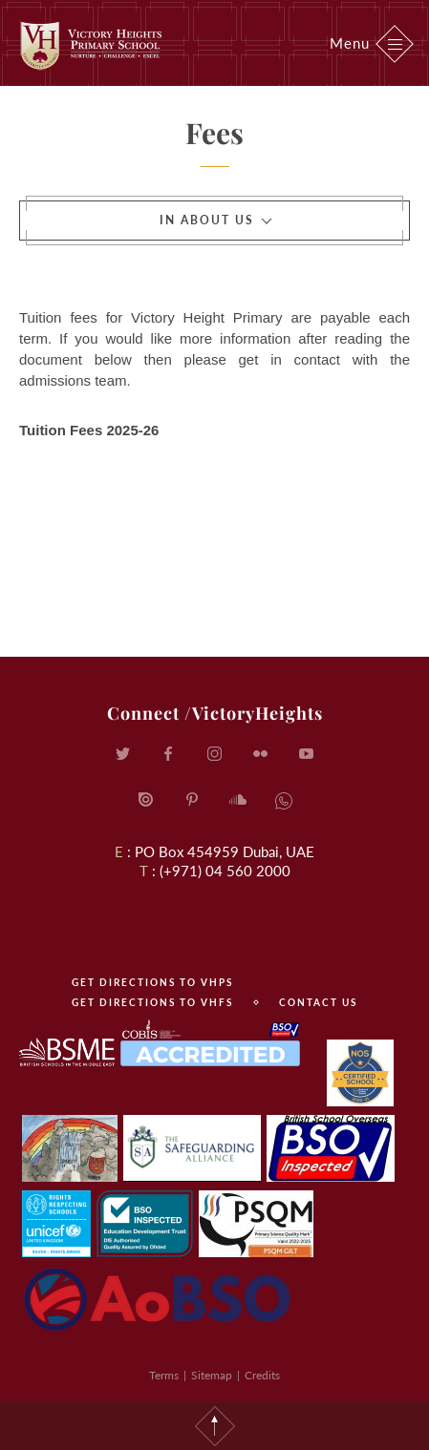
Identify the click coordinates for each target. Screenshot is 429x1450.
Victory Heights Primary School (90, 45)
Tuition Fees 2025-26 (89, 430)
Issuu (146, 800)
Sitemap (211, 1375)
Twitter (123, 754)
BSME (67, 1052)
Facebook (169, 754)
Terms (164, 1375)
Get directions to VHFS (152, 1002)
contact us (318, 1002)
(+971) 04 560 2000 (225, 870)
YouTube (307, 754)
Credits (262, 1375)
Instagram (215, 754)
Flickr (261, 754)
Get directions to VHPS (152, 982)
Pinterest (192, 800)
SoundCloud (238, 800)
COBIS (209, 1042)
